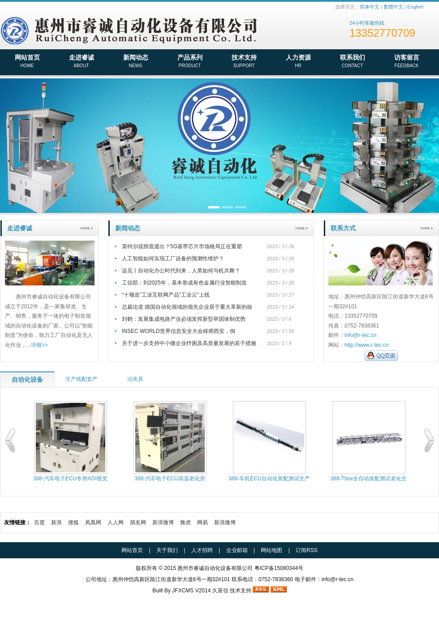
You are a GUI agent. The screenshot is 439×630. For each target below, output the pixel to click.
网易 (202, 522)
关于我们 (167, 550)
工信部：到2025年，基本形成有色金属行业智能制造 (184, 283)
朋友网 (138, 522)
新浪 (56, 522)
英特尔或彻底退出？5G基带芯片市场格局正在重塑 (182, 246)
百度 (39, 522)
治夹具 (135, 379)
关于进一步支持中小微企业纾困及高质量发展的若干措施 (189, 343)
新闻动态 (135, 62)
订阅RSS (307, 550)
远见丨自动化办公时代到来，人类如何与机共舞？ (181, 271)
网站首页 (27, 62)
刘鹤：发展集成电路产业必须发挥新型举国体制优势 (183, 319)
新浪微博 (163, 522)
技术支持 (244, 62)
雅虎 (185, 522)
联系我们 (352, 62)
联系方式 (343, 228)
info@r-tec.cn (360, 335)
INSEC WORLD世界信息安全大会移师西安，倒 (178, 331)
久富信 (220, 590)
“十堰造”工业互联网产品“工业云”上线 (166, 295)
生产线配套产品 (81, 381)
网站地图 (271, 550)
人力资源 (298, 62)
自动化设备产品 (27, 382)
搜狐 (73, 522)
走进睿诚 (81, 62)
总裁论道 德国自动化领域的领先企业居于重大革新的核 (187, 307)
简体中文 (369, 6)
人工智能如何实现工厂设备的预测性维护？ (173, 258)
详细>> (39, 345)
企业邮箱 (237, 550)
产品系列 (189, 62)
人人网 (116, 522)
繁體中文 (393, 6)
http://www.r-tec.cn (366, 345)
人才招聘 (202, 550)
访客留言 (406, 62)
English (415, 6)
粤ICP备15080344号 (278, 568)
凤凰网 (93, 522)
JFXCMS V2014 (191, 590)
